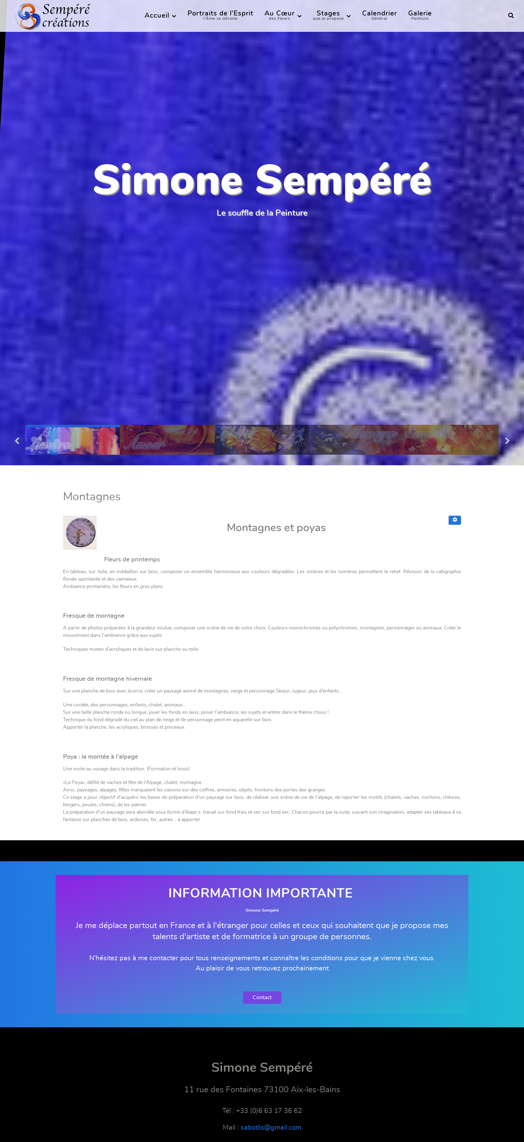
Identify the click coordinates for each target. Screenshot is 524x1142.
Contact (262, 997)
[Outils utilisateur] (455, 520)
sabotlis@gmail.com (271, 1127)
